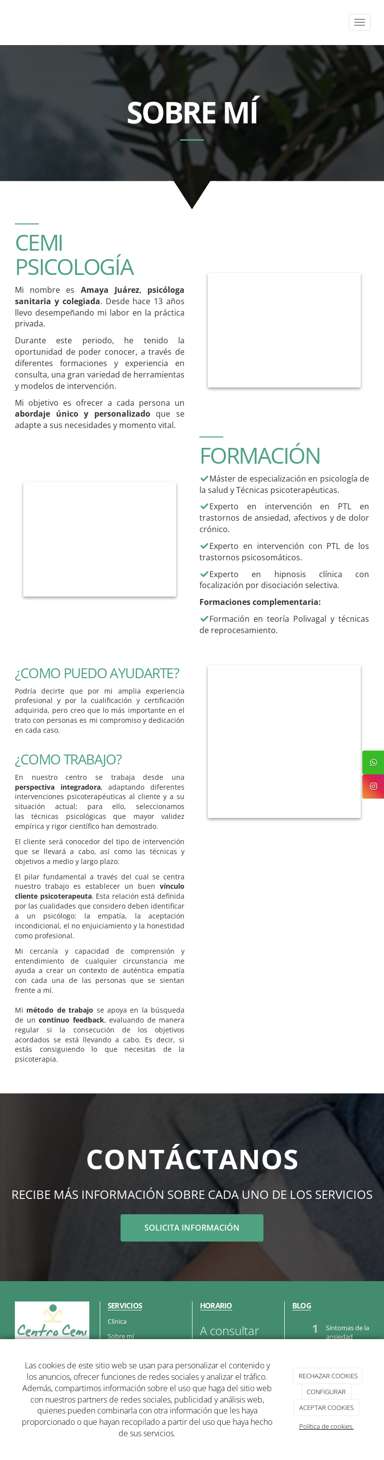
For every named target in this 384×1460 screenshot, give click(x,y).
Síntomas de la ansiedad (347, 1332)
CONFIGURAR (326, 1391)
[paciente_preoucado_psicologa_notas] (284, 741)
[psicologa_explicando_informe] (284, 330)
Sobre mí (121, 1336)
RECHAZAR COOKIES (328, 1375)
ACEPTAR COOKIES (326, 1407)
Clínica (117, 1321)
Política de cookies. (326, 1426)
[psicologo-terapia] (99, 539)
